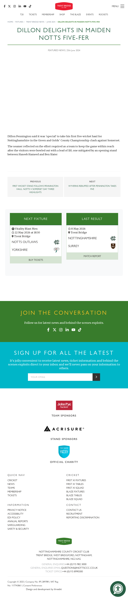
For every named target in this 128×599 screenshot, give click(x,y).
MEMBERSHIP (14, 491)
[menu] (105, 6)
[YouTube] (25, 6)
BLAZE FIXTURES (75, 491)
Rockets (103, 14)
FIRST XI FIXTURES (76, 480)
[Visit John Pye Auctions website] (64, 405)
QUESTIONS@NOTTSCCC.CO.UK (79, 567)
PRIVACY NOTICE (17, 509)
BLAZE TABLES (74, 495)
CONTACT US (73, 509)
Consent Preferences (32, 585)
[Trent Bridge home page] (64, 541)
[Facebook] (5, 6)
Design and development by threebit (44, 589)
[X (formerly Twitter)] (9, 6)
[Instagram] (14, 6)
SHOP (62, 14)
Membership (48, 14)
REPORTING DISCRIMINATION (82, 517)
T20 (22, 14)
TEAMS (11, 487)
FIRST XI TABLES (74, 484)
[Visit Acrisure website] (64, 428)
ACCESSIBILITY (15, 513)
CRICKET (12, 480)
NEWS (11, 484)
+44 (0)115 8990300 (72, 571)
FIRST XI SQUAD (75, 487)
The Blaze (75, 14)
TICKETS (12, 495)
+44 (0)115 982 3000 (75, 564)
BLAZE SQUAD (74, 499)
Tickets (33, 14)
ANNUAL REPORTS (18, 521)
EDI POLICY (14, 517)
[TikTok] (30, 6)
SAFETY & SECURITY (18, 528)
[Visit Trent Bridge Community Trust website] (64, 451)
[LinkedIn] (19, 6)
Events (89, 14)
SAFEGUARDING (16, 525)
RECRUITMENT (74, 513)
